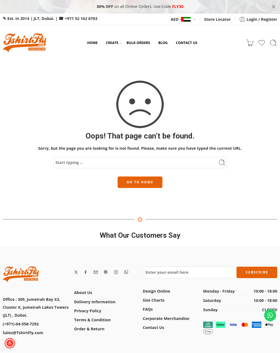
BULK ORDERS (138, 42)
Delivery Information (94, 301)
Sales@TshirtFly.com (23, 332)
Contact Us (153, 327)
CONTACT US (186, 42)
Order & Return (89, 328)
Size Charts (153, 299)
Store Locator (217, 18)
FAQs (148, 308)
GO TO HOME (140, 181)
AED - (180, 18)
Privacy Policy (87, 310)
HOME (92, 42)
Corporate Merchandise (166, 317)
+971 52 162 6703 (81, 17)
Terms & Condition (92, 319)
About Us (83, 292)
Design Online (156, 290)
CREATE (112, 42)
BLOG (163, 42)
